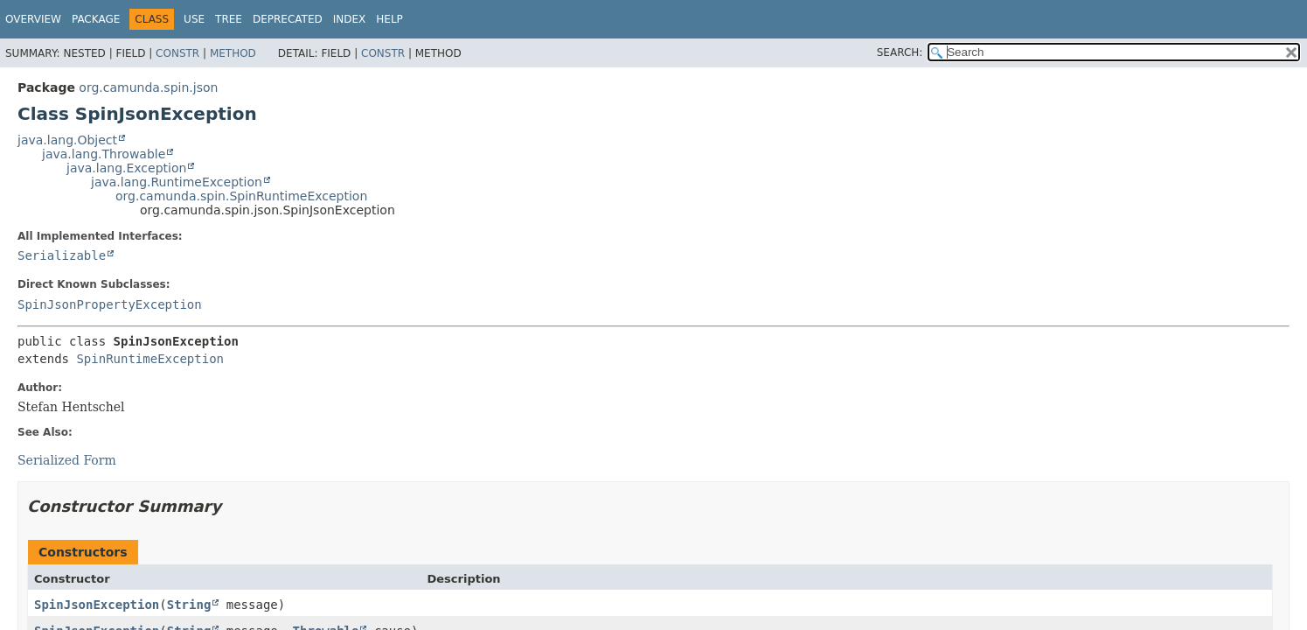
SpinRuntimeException (150, 359)
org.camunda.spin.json (148, 87)
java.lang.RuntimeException (176, 182)
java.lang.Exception (126, 168)
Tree (228, 19)
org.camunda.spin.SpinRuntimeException (241, 196)
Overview (33, 19)
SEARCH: (900, 52)
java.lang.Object (67, 140)
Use (194, 19)
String (189, 605)
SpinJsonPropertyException (109, 305)
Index (349, 19)
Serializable (61, 255)
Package (96, 19)
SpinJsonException (96, 605)
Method (233, 53)
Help (389, 19)
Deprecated (288, 19)
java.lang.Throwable (103, 154)
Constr (177, 53)
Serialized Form (66, 460)
